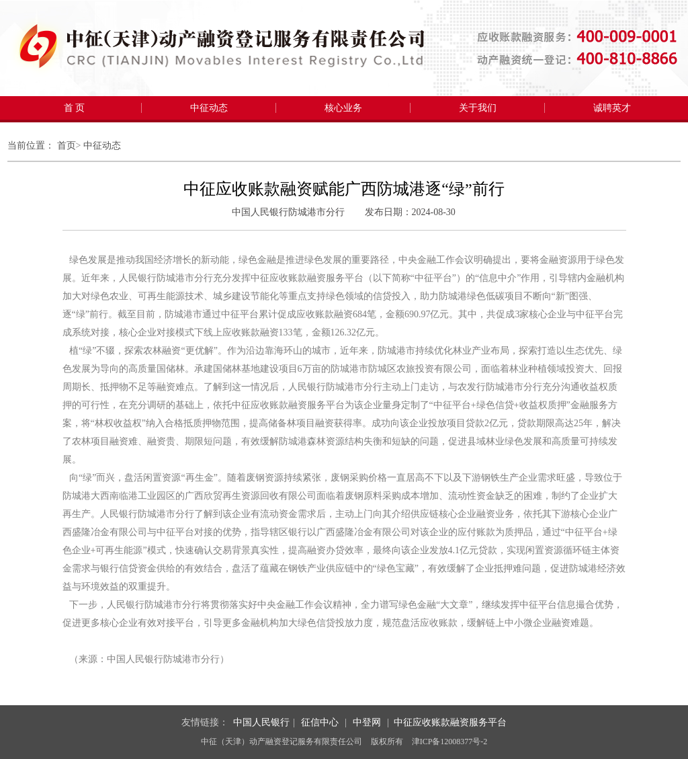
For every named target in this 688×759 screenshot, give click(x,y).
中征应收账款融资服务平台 (450, 722)
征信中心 (320, 722)
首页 (66, 146)
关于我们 (478, 108)
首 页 (74, 108)
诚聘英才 (612, 108)
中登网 (367, 722)
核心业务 (343, 108)
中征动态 (209, 108)
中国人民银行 (261, 722)
